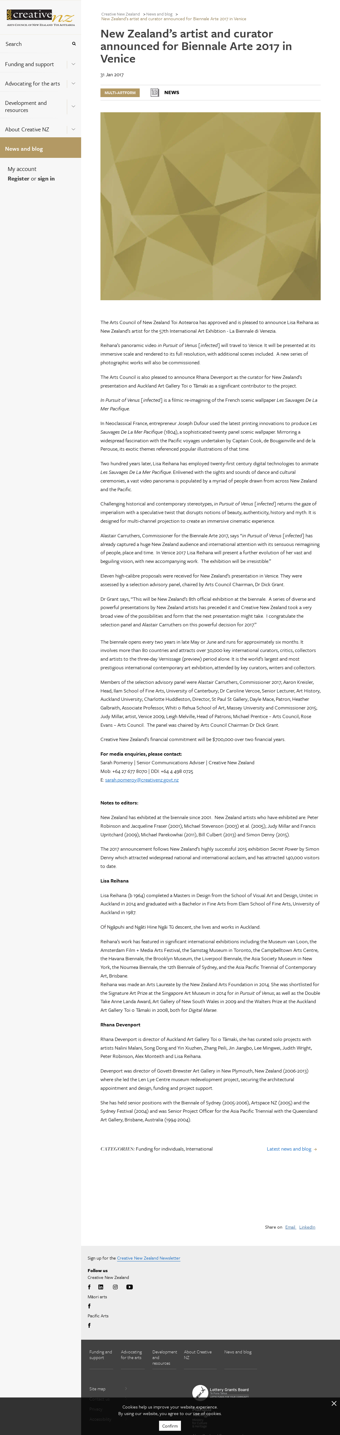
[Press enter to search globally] (74, 44)
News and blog (24, 148)
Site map (108, 1388)
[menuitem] (40, 62)
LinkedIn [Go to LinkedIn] (100, 1287)
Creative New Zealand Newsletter (148, 1258)
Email (290, 1227)
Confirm (170, 1425)
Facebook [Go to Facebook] (90, 1287)
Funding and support (29, 64)
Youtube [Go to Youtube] (129, 1287)
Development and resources (26, 106)
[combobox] (34, 44)
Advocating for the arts (32, 83)
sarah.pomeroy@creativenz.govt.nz (142, 779)
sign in (46, 178)
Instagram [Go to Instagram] (115, 1287)
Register (18, 178)
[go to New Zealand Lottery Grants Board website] (220, 1393)
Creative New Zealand (120, 14)
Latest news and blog (289, 1148)
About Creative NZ (27, 129)
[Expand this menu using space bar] (73, 62)
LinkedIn (307, 1227)
